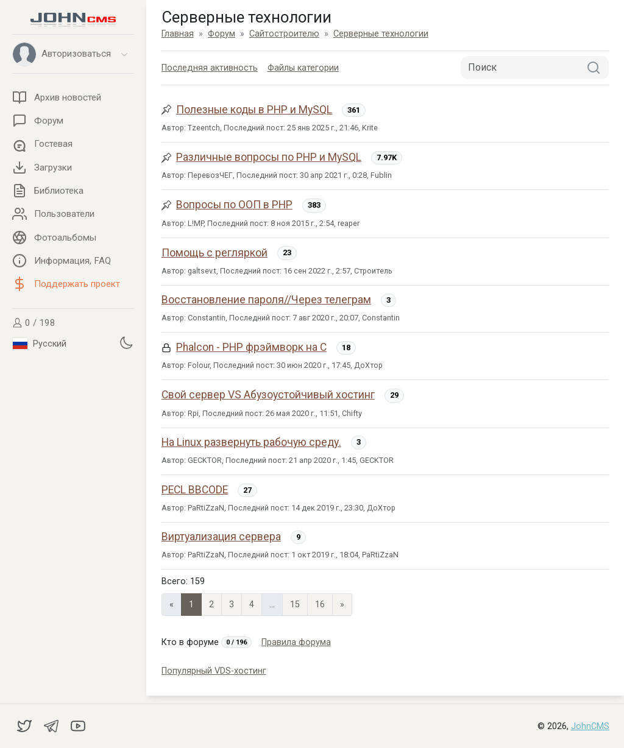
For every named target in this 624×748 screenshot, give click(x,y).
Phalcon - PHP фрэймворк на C (251, 347)
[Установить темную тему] (126, 342)
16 (320, 604)
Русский (39, 343)
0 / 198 (33, 322)
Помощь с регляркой (214, 253)
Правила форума (296, 642)
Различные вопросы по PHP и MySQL (268, 157)
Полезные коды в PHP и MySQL (254, 110)
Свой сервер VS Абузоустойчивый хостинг (268, 395)
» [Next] (342, 604)
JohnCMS (590, 726)
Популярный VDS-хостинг (213, 671)
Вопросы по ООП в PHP (234, 205)
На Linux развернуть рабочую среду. (251, 442)
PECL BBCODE (194, 490)
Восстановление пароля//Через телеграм (266, 300)
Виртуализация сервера (221, 537)
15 (295, 604)
